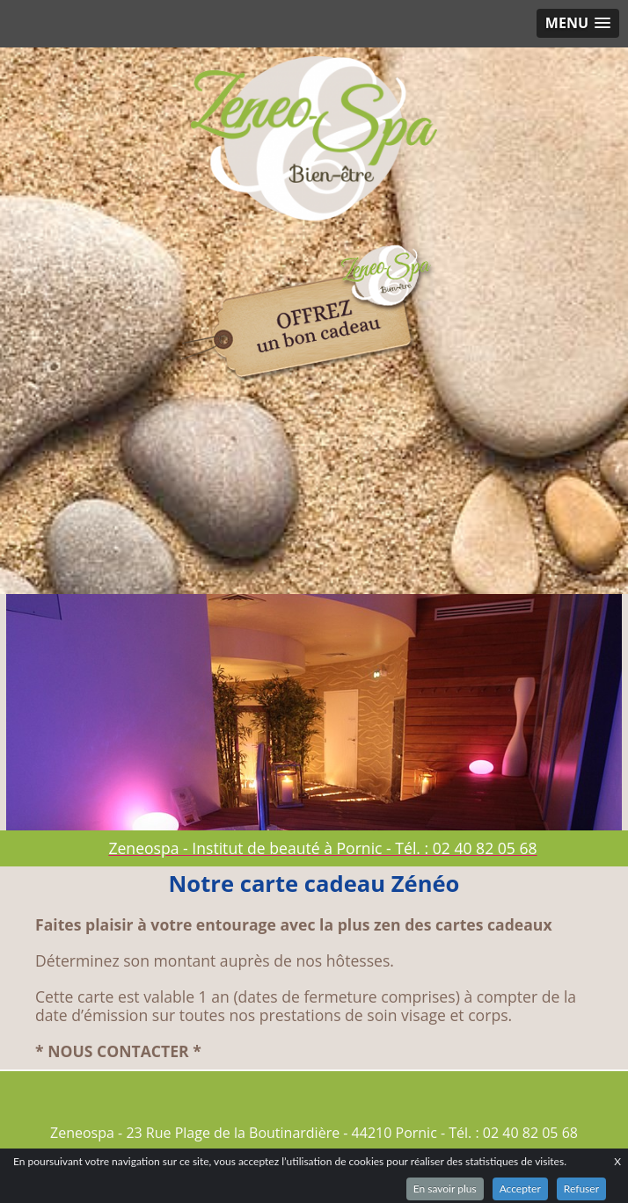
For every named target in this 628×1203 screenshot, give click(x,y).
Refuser (581, 1188)
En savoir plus (445, 1188)
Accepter (520, 1188)
